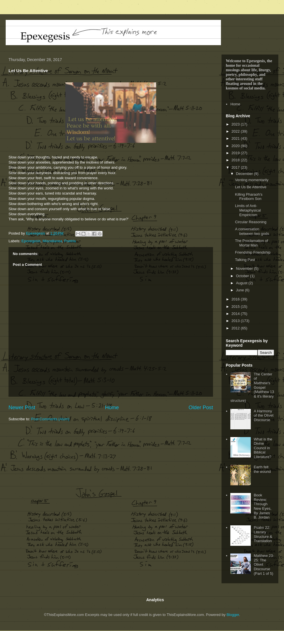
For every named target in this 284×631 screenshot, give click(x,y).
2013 (236, 321)
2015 (236, 306)
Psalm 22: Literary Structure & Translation (263, 534)
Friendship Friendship (252, 252)
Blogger (233, 615)
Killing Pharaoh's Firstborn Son (248, 196)
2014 (236, 314)
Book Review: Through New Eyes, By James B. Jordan (262, 506)
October (243, 276)
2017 (236, 167)
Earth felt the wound (262, 469)
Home (112, 407)
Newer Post (22, 407)
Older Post (201, 407)
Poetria (70, 241)
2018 (236, 160)
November (245, 268)
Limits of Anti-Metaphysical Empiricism (248, 210)
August (242, 283)
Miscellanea (52, 241)
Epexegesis (31, 241)
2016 (236, 299)
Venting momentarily (251, 180)
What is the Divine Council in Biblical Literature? (263, 448)
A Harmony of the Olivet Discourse (263, 415)
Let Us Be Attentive (250, 187)
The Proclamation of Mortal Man (251, 243)
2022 (236, 131)
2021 (236, 138)
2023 (236, 124)
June (240, 290)
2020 (236, 146)
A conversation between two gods (252, 231)
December (245, 174)
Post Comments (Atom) (50, 419)
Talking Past (245, 260)
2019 (236, 153)
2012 (236, 328)
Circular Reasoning (250, 222)
